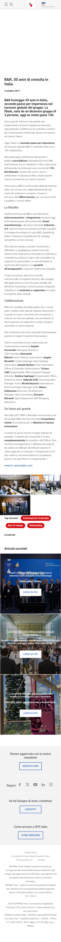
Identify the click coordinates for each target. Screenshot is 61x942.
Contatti (30, 809)
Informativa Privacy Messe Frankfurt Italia (30, 856)
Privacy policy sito (24, 860)
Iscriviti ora (30, 766)
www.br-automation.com (18, 465)
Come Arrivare (30, 835)
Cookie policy (31, 852)
